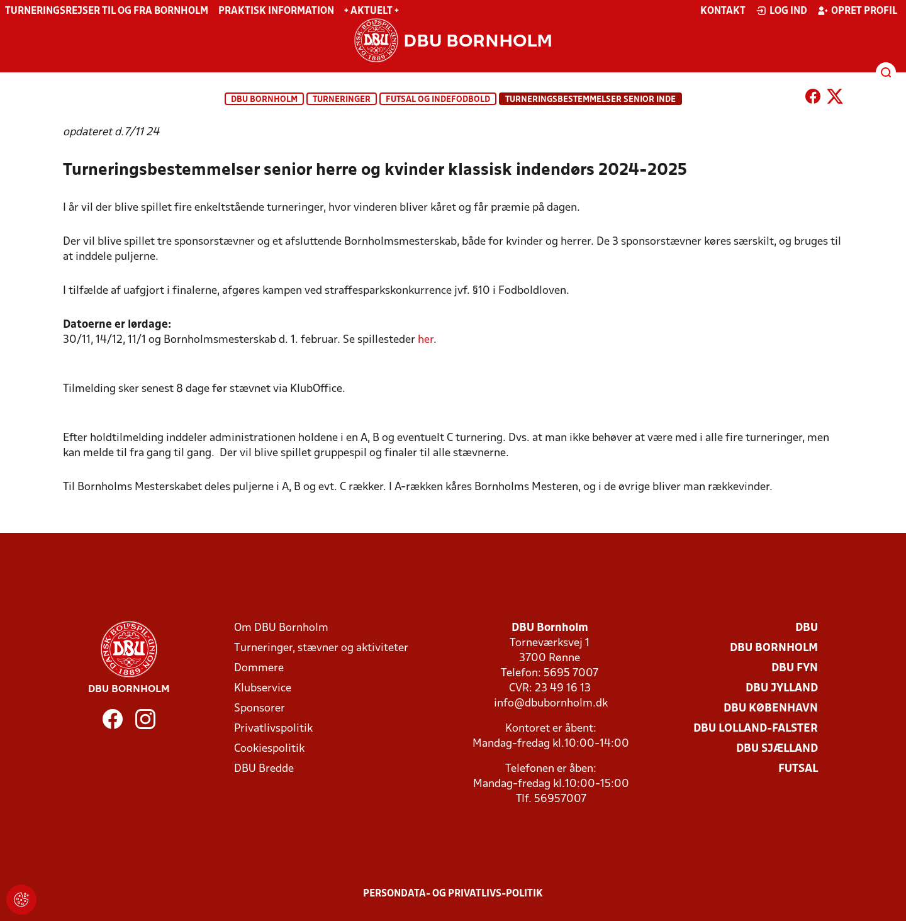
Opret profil (857, 10)
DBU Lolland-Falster (755, 728)
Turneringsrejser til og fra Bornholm (106, 11)
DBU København (771, 708)
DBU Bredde (264, 769)
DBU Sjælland (777, 749)
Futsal (798, 769)
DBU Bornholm (264, 100)
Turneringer (342, 100)
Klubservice (262, 688)
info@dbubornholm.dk (551, 703)
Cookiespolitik (269, 749)
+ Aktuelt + (371, 11)
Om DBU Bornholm (281, 628)
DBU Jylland (782, 688)
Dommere (259, 668)
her (425, 340)
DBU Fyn (794, 668)
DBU (806, 628)
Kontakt (723, 11)
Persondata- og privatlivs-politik (453, 894)
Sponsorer (259, 708)
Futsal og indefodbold (438, 100)
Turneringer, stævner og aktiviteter (321, 648)
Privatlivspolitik (273, 728)
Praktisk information (276, 11)
